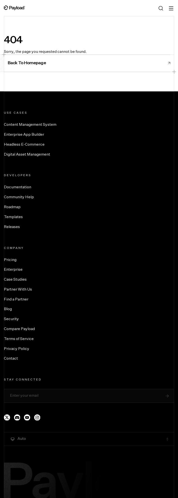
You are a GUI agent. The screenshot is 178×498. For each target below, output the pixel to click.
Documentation (17, 187)
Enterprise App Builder (24, 135)
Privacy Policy (16, 349)
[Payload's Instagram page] (37, 417)
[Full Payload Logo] (14, 7)
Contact (11, 359)
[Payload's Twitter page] (7, 417)
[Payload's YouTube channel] (27, 417)
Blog (8, 309)
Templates (13, 217)
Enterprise (13, 270)
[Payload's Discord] (17, 417)
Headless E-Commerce (24, 145)
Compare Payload (19, 329)
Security (11, 319)
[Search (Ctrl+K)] (160, 8)
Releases (12, 227)
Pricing (10, 260)
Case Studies (15, 280)
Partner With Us (18, 290)
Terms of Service (19, 339)
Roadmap (12, 207)
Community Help (19, 197)
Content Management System (30, 125)
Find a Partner (16, 299)
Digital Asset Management (27, 155)
